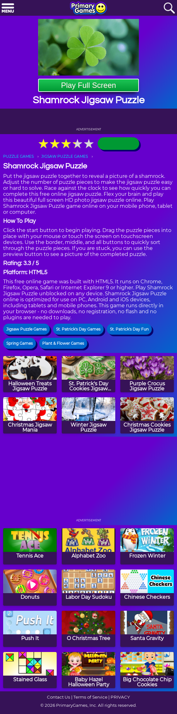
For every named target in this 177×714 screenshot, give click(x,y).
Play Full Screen (88, 85)
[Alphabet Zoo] (88, 546)
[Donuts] (30, 588)
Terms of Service (90, 697)
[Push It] (30, 629)
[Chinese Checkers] (147, 588)
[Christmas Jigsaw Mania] (30, 415)
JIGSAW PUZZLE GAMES (64, 156)
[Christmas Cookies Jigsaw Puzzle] (147, 415)
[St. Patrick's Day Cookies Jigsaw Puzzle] (88, 374)
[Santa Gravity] (147, 629)
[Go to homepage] (88, 8)
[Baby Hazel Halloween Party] (88, 670)
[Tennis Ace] (30, 546)
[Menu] (7, 8)
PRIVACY (120, 697)
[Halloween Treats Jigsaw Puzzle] (30, 374)
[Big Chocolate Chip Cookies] (147, 670)
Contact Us (58, 697)
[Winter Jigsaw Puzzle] (88, 415)
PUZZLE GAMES (18, 156)
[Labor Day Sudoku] (88, 588)
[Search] (169, 8)
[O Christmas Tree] (88, 629)
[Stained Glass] (30, 670)
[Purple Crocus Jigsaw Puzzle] (147, 374)
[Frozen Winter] (147, 546)
